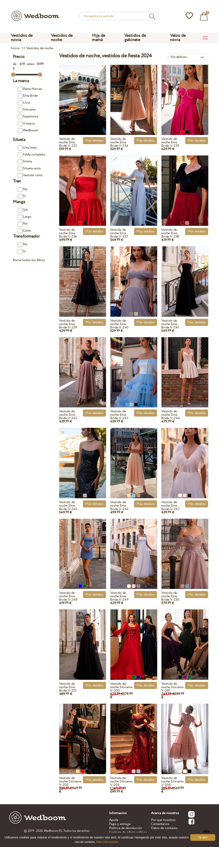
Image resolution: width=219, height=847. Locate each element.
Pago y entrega (119, 824)
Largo (24, 216)
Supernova (28, 116)
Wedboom (28, 130)
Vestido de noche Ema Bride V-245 (68, 505)
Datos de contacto (164, 828)
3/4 (23, 210)
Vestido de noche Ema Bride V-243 (119, 415)
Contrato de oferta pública (128, 832)
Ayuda (113, 819)
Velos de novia (178, 38)
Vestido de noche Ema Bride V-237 (119, 233)
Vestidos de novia (22, 38)
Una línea (27, 147)
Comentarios (160, 824)
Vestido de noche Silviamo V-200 (121, 687)
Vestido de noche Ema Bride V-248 (68, 596)
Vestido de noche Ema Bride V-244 (170, 415)
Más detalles (94, 140)
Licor (24, 102)
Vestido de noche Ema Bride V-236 (68, 233)
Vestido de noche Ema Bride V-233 (68, 142)
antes (36, 64)
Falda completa (31, 154)
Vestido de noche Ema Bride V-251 (67, 687)
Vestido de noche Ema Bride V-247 (170, 505)
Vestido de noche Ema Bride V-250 (170, 596)
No (23, 189)
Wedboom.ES (53, 831)
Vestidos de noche (62, 38)
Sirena (25, 161)
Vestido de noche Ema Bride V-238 (170, 233)
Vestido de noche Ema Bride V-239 (68, 324)
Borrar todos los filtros (29, 260)
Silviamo (27, 109)
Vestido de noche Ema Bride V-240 (119, 324)
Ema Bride (28, 95)
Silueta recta (29, 168)
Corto (24, 230)
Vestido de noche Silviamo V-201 (172, 687)
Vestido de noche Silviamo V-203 (121, 781)
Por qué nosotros (163, 819)
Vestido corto (30, 175)
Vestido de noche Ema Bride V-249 (119, 596)
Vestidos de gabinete (135, 38)
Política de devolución (125, 828)
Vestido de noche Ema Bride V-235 (170, 142)
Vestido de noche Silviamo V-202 (70, 781)
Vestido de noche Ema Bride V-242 (68, 415)
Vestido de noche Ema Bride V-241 (170, 324)
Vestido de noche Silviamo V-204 (172, 781)
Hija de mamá (98, 38)
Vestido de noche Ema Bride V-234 (119, 142)
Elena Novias (30, 89)
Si (22, 196)
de (20, 64)
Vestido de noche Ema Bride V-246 (119, 505)
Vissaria (26, 123)
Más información (107, 842)
